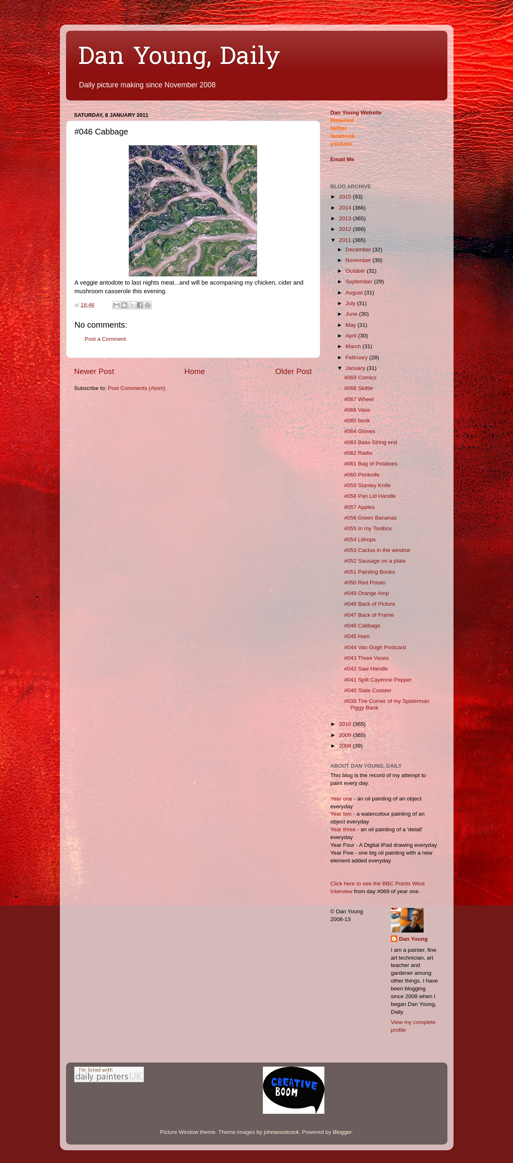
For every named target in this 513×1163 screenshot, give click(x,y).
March (354, 346)
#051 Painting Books (369, 572)
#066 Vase (357, 410)
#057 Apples (359, 507)
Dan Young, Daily (179, 58)
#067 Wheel (359, 399)
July (351, 303)
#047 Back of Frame (369, 615)
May (352, 325)
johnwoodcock (281, 1132)
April (352, 336)
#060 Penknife (361, 475)
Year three (344, 829)
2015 (346, 197)
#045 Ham (356, 636)
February (357, 357)
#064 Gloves (359, 431)
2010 (346, 724)
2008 (346, 746)
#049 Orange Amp (366, 593)
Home (195, 371)
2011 (346, 240)
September (360, 281)
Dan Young (413, 939)
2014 (346, 208)
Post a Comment (105, 339)
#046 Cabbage (362, 626)
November (359, 260)
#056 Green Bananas (370, 518)
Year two (341, 814)
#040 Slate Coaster (368, 690)
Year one (342, 799)
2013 (346, 218)
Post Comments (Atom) (136, 388)
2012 (346, 229)
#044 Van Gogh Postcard (375, 647)
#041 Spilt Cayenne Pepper (378, 680)
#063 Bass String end (370, 442)
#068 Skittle (358, 388)
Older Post (293, 371)
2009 (346, 735)
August (355, 293)
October (356, 271)
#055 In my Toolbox (368, 528)
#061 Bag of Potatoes (370, 464)
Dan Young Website (356, 112)
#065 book (357, 420)
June (352, 314)
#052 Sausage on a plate (375, 561)
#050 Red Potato (364, 582)
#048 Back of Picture (369, 604)
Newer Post (94, 371)
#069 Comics (360, 377)
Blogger (342, 1132)
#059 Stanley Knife (367, 485)
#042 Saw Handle (366, 669)
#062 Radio (358, 453)
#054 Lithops (360, 539)
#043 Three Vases (366, 658)
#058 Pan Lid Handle (370, 496)
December (359, 249)
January (356, 368)
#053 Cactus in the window (377, 550)
